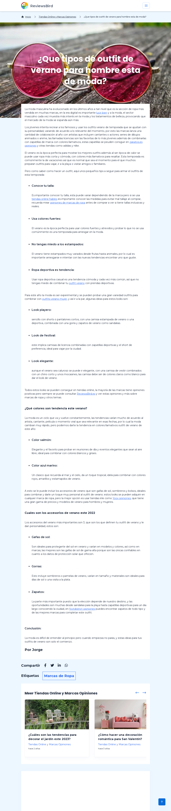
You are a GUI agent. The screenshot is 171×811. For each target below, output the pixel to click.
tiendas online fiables (44, 199)
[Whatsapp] (64, 666)
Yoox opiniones (122, 498)
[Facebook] (43, 666)
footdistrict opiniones (82, 608)
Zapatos (38, 592)
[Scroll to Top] (161, 801)
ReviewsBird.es (86, 393)
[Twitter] (50, 666)
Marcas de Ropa (59, 676)
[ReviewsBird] (37, 5)
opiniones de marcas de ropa (67, 202)
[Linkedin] (57, 666)
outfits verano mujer (54, 298)
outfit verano (77, 283)
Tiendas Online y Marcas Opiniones (57, 16)
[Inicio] (26, 16)
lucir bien (101, 112)
